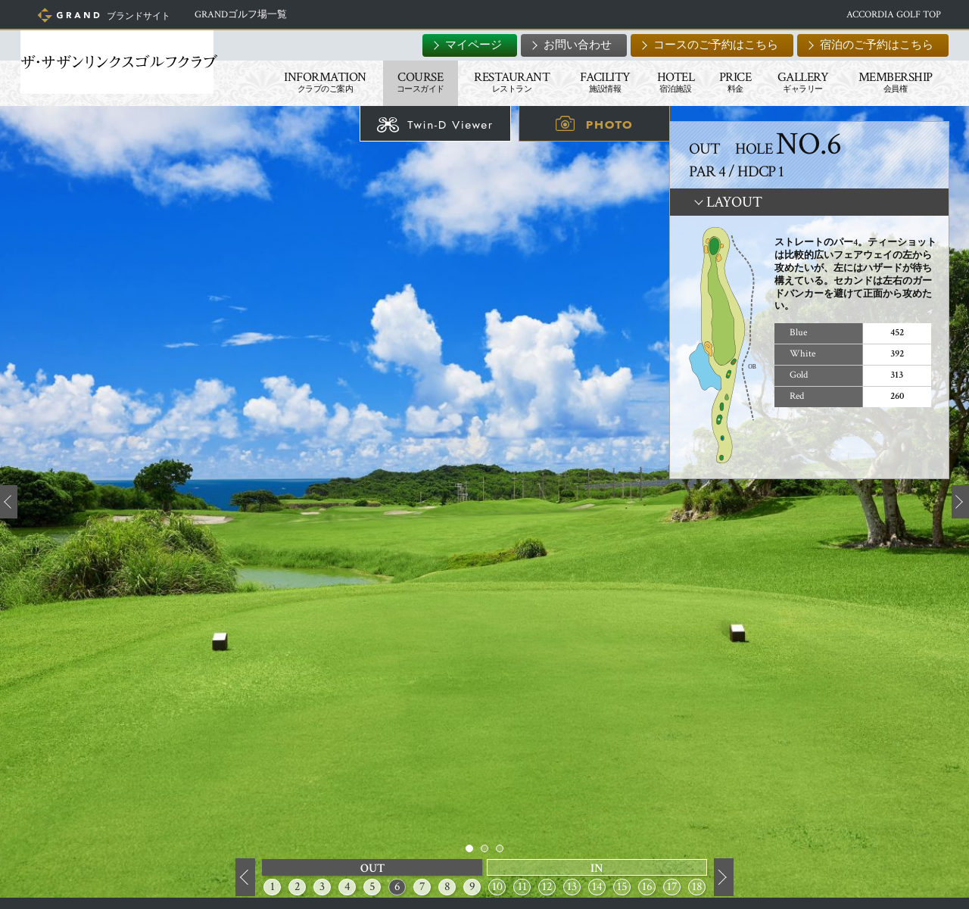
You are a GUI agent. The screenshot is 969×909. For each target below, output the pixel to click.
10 (497, 887)
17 (672, 887)
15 (622, 887)
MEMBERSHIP (886, 82)
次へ (724, 878)
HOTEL (666, 82)
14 (597, 887)
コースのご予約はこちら (705, 45)
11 (522, 887)
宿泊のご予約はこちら (867, 45)
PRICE (725, 82)
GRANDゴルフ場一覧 (256, 14)
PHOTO (609, 124)
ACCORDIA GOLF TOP (884, 14)
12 (547, 887)
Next (960, 501)
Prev (8, 501)
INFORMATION (315, 82)
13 (572, 887)
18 (697, 887)
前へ (245, 878)
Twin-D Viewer (450, 124)
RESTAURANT (502, 82)
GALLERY (793, 82)
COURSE (411, 82)
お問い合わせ (568, 45)
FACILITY (595, 82)
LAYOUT (734, 202)
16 (647, 887)
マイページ (463, 45)
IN (596, 868)
